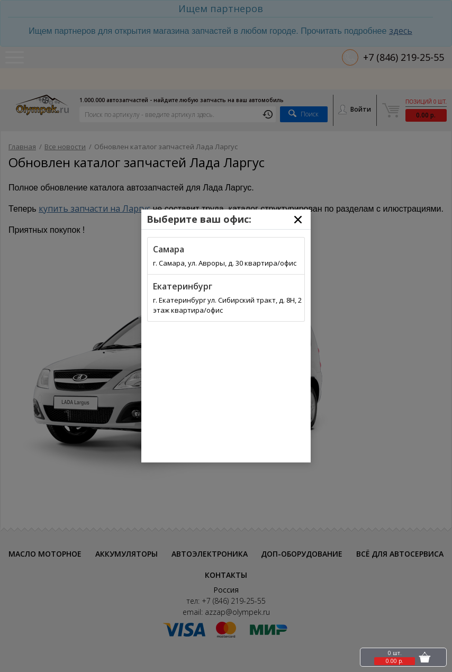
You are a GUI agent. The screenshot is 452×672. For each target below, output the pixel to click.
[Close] (298, 219)
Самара (168, 249)
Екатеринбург (182, 286)
